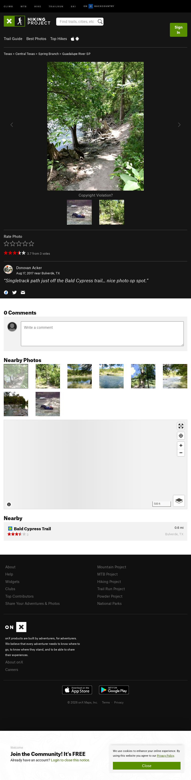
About (10, 567)
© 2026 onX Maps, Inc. (82, 702)
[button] (6, 292)
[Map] (95, 464)
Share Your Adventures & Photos (32, 603)
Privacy (119, 702)
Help (9, 574)
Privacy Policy (165, 755)
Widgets (12, 581)
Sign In (179, 30)
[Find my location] (181, 435)
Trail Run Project (111, 588)
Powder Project (109, 596)
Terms (106, 702)
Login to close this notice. (70, 760)
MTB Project (107, 574)
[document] (147, 759)
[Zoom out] (181, 452)
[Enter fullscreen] (181, 426)
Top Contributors (19, 596)
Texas (8, 54)
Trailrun (56, 6)
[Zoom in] (181, 445)
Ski (73, 6)
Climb (8, 6)
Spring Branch (48, 54)
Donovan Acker (29, 267)
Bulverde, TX (51, 273)
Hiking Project (109, 581)
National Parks (109, 603)
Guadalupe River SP (76, 54)
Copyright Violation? (96, 195)
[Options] (179, 500)
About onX (14, 662)
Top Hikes (58, 38)
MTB (24, 6)
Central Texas (25, 54)
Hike (37, 6)
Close (146, 765)
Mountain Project (111, 567)
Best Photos (36, 38)
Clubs (10, 588)
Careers (11, 669)
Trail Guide (13, 38)
